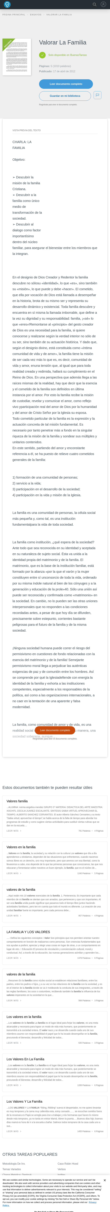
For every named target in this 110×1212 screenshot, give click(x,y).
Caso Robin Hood (68, 1163)
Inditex (61, 1174)
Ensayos (36, 15)
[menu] (104, 4)
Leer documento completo (66, 84)
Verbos (62, 1169)
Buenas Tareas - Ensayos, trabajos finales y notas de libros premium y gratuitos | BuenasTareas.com (7, 4)
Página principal (14, 15)
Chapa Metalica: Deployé (16, 1174)
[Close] (104, 1188)
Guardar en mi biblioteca (65, 96)
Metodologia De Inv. (13, 1163)
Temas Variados (11, 1169)
